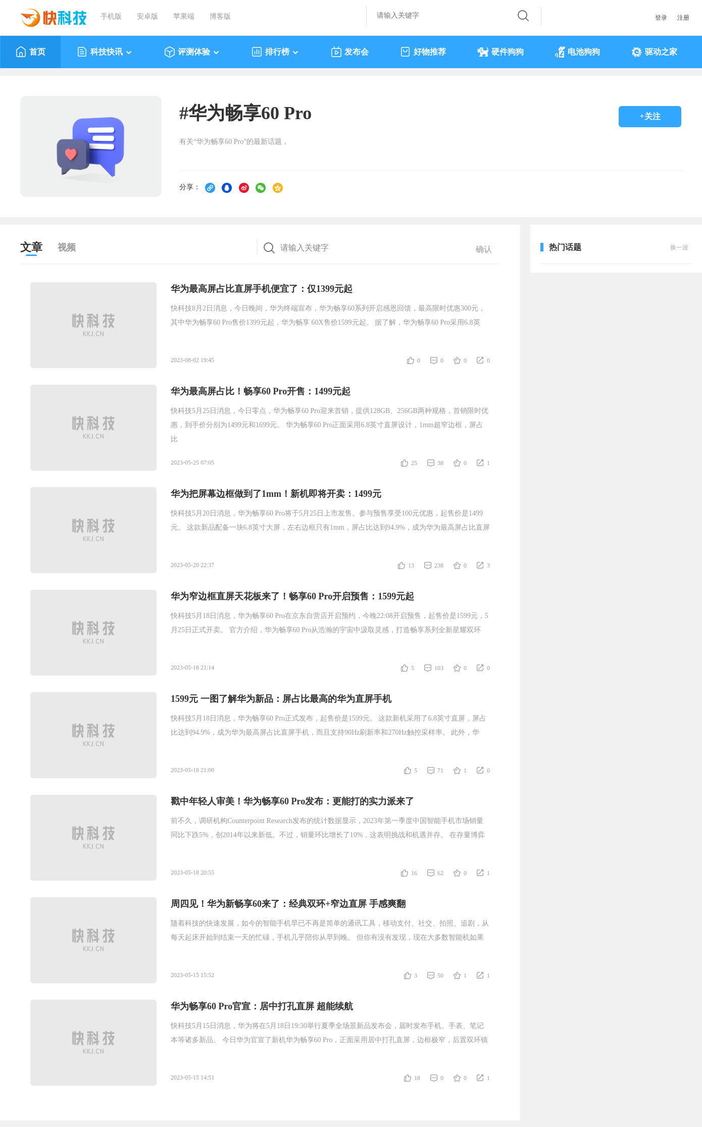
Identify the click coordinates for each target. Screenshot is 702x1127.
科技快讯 (105, 52)
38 (440, 463)
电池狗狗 (577, 52)
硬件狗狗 (500, 52)
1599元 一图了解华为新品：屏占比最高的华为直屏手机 (281, 699)
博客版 (220, 16)
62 (440, 873)
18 (417, 1078)
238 (438, 565)
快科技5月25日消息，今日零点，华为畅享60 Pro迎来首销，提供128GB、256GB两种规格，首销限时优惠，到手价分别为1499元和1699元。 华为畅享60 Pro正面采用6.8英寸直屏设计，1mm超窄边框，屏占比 (329, 425)
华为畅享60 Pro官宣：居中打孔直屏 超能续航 (262, 1006)
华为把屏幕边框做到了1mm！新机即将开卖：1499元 (276, 494)
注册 (683, 17)
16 (414, 873)
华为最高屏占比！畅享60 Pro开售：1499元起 (260, 391)
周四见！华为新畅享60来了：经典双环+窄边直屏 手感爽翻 (288, 904)
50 (440, 975)
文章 (31, 247)
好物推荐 (423, 52)
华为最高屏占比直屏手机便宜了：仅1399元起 (262, 289)
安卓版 (147, 16)
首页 (30, 52)
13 (411, 565)
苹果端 (183, 16)
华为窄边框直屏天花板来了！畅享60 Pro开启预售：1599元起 (292, 596)
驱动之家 (654, 52)
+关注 (649, 116)
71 (440, 770)
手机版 (111, 16)
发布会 (350, 52)
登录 (661, 17)
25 (414, 463)
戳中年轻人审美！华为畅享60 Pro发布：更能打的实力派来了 (292, 801)
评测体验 (192, 52)
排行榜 (275, 52)
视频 (67, 247)
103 (438, 668)
